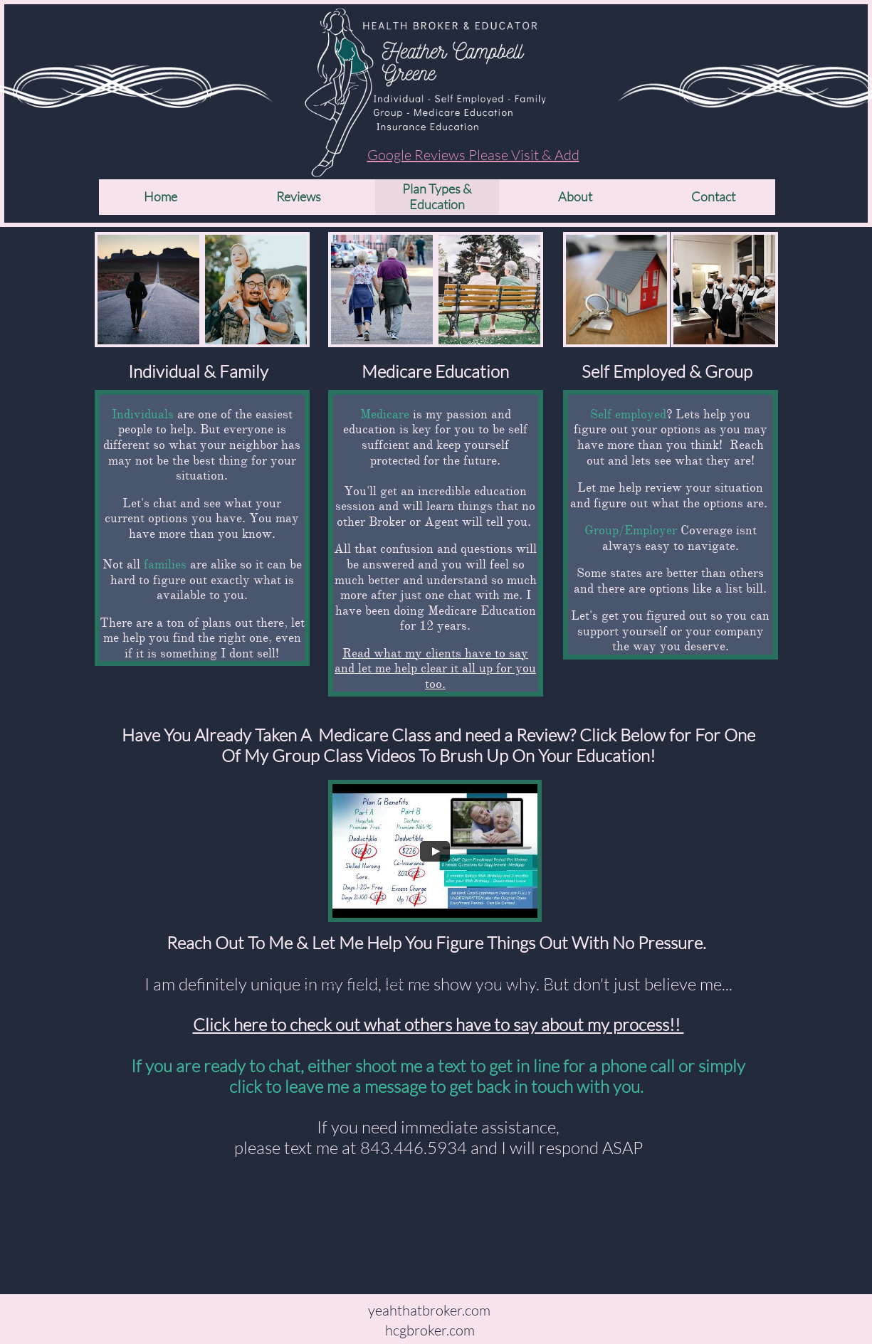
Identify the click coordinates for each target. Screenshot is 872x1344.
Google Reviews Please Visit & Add (473, 155)
